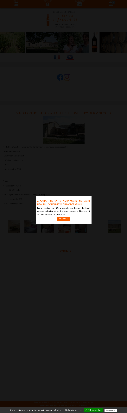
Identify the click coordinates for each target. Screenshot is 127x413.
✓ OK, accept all (93, 410)
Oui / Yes (63, 207)
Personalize (110, 410)
